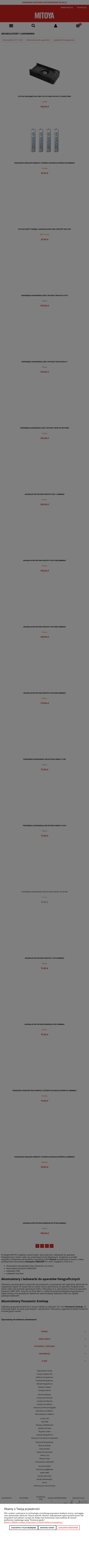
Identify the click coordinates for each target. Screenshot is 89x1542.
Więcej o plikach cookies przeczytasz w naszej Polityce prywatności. (33, 1522)
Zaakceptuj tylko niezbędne (23, 1528)
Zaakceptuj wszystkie (68, 1528)
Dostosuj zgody (47, 1528)
